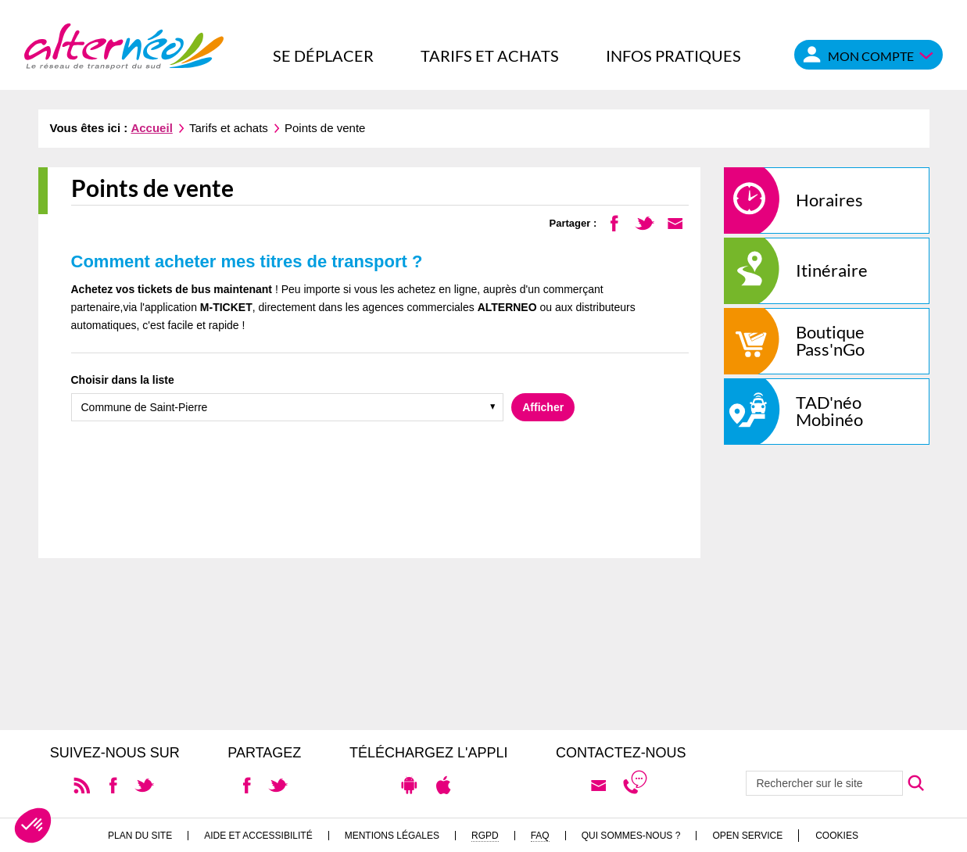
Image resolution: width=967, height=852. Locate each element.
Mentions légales (392, 835)
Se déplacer (323, 55)
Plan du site (140, 835)
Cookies (836, 835)
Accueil (151, 127)
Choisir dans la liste (122, 380)
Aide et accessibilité (258, 835)
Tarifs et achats (490, 55)
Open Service (747, 835)
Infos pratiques (673, 55)
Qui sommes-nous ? (631, 835)
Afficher (543, 407)
